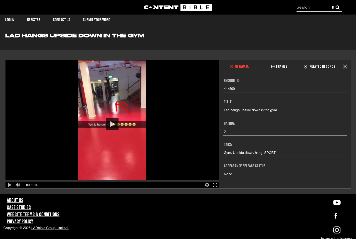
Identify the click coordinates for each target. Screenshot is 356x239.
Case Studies (19, 207)
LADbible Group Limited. (50, 228)
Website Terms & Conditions (33, 214)
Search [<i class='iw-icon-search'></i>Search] (338, 7)
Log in (9, 20)
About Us (15, 200)
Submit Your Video (96, 20)
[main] (178, 113)
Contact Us (61, 20)
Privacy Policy (20, 221)
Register (33, 20)
